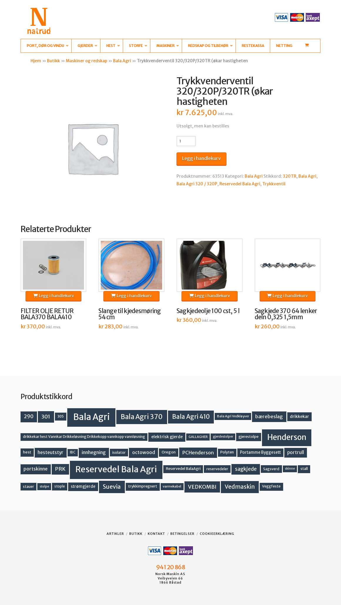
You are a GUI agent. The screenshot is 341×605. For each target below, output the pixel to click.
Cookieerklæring (217, 534)
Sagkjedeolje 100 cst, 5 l (208, 311)
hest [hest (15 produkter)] (27, 452)
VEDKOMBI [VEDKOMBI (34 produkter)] (202, 486)
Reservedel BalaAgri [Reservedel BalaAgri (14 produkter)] (183, 468)
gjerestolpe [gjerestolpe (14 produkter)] (248, 436)
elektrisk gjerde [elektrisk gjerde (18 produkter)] (167, 436)
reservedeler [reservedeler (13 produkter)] (217, 469)
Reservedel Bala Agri (239, 183)
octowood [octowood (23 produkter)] (143, 452)
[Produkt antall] (186, 141)
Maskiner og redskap (86, 60)
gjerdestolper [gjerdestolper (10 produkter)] (223, 436)
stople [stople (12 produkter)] (59, 486)
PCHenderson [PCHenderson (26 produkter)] (198, 453)
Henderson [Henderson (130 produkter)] (286, 437)
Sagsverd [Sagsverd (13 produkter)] (271, 469)
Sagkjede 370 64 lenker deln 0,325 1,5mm (286, 314)
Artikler (115, 534)
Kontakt (156, 534)
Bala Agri (122, 60)
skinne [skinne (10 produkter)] (290, 468)
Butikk (53, 60)
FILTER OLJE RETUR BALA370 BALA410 (47, 314)
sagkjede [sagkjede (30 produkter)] (246, 469)
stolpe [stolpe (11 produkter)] (44, 486)
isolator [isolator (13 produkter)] (119, 452)
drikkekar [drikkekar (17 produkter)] (299, 416)
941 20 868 (170, 567)
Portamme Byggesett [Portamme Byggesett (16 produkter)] (260, 452)
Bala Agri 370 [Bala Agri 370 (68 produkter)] (142, 417)
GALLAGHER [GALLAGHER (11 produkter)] (198, 437)
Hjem (36, 60)
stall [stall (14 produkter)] (304, 468)
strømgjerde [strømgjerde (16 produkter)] (83, 486)
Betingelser (182, 534)
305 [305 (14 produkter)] (60, 416)
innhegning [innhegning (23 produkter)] (94, 452)
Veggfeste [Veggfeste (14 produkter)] (271, 486)
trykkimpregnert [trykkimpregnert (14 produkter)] (142, 486)
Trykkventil (273, 183)
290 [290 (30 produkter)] (28, 416)
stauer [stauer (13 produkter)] (28, 486)
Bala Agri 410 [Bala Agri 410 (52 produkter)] (191, 417)
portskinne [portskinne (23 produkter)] (35, 469)
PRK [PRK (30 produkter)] (60, 469)
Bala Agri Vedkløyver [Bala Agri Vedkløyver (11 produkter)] (233, 416)
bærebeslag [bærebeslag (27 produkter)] (269, 417)
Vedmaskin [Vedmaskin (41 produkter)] (240, 486)
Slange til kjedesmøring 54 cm (129, 314)
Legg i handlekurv (201, 158)
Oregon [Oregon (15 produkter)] (169, 452)
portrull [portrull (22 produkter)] (295, 452)
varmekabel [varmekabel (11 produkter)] (172, 486)
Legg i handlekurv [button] (53, 295)
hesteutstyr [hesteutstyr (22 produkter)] (50, 452)
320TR (289, 176)
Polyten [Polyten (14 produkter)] (227, 452)
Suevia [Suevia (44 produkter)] (112, 486)
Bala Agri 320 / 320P (197, 183)
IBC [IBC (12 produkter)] (72, 452)
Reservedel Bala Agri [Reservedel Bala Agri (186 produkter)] (116, 469)
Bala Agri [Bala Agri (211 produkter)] (91, 416)
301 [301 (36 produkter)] (45, 416)
